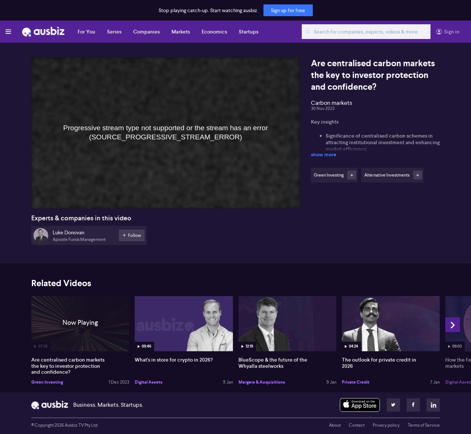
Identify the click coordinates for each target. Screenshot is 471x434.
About (335, 425)
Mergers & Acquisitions (261, 382)
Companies (146, 31)
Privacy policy (386, 425)
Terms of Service (424, 425)
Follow (351, 175)
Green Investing (47, 382)
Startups (248, 31)
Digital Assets (149, 382)
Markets (180, 31)
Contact (357, 425)
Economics (214, 31)
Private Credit (355, 382)
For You (86, 31)
